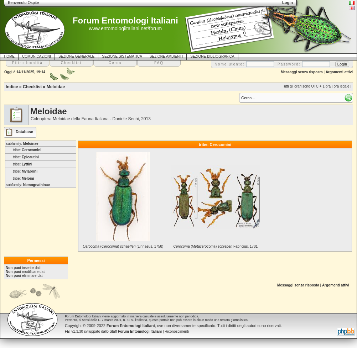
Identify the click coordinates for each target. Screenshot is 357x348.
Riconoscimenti (177, 331)
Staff (136, 331)
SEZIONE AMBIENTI (166, 56)
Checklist (32, 86)
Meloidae (56, 86)
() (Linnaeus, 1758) (123, 246)
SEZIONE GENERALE (76, 56)
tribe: (27, 150)
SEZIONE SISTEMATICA (122, 56)
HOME (9, 56)
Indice (12, 86)
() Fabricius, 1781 (215, 246)
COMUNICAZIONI (36, 56)
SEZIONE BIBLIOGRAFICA (212, 56)
